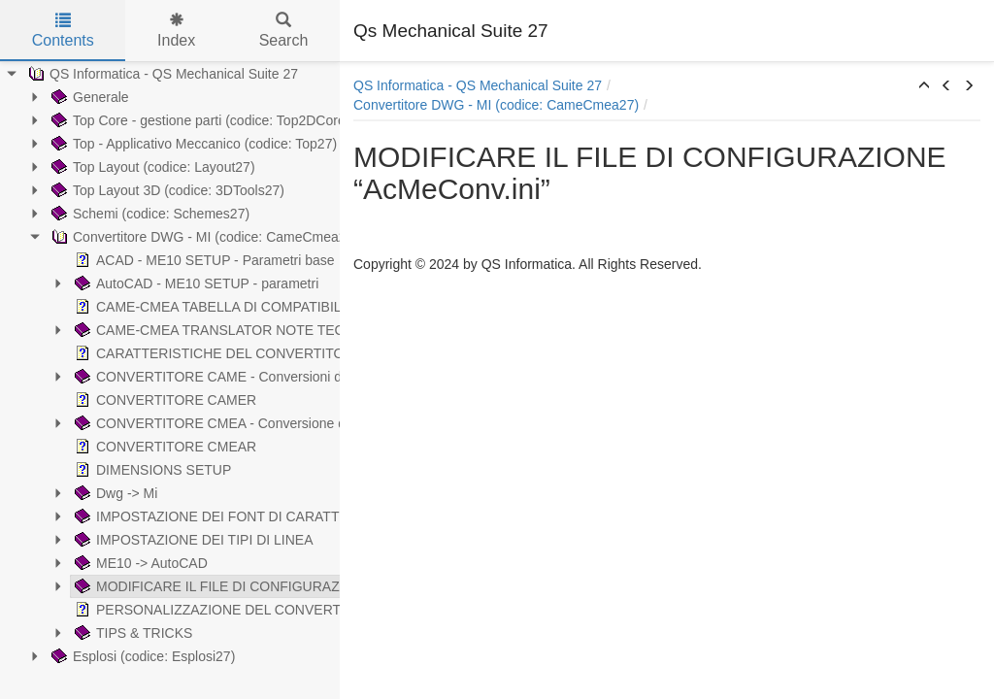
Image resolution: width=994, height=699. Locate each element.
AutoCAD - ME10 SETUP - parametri (124, 283)
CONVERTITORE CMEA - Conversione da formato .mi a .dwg (200, 423)
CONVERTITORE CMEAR (93, 446)
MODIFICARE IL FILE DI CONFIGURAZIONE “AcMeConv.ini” (200, 586)
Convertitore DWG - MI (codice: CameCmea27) (496, 105)
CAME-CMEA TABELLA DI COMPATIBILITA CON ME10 (182, 306)
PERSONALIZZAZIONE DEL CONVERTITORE (157, 609)
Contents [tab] (63, 31)
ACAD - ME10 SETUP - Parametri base (133, 260)
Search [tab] (284, 31)
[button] (924, 86)
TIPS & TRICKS (61, 633)
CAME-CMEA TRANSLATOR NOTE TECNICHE (158, 330)
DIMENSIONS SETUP (81, 470)
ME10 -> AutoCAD (69, 563)
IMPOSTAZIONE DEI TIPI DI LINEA (122, 539)
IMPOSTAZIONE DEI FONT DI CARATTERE (149, 516)
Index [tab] (176, 31)
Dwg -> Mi (44, 493)
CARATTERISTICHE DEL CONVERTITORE (147, 353)
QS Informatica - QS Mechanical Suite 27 (477, 85)
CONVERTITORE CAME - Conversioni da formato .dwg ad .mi (202, 376)
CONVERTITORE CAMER (93, 400)
